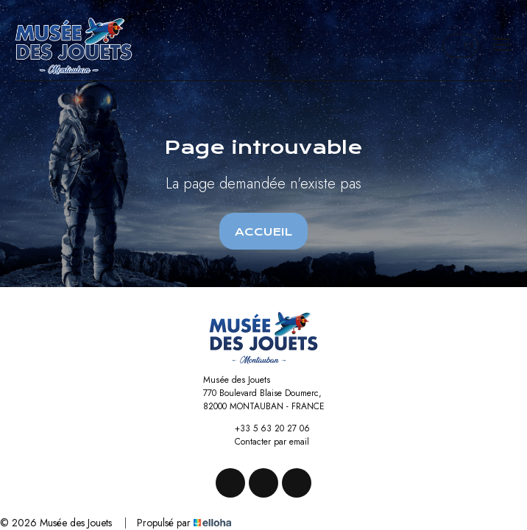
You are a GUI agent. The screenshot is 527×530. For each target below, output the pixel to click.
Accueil (263, 232)
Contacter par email (263, 441)
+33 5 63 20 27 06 (264, 428)
